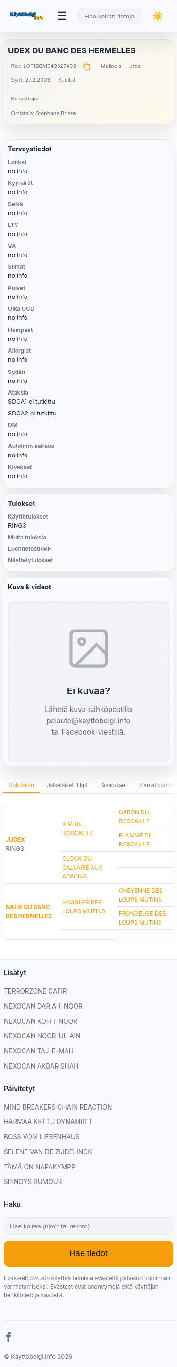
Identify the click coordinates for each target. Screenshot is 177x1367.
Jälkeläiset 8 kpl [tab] (67, 785)
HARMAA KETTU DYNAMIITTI (49, 1122)
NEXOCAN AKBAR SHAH (41, 1066)
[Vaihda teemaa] (158, 16)
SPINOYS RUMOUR (33, 1181)
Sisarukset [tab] (113, 785)
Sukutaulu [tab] (21, 785)
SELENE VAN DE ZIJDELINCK (48, 1152)
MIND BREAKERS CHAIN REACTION (58, 1107)
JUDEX (15, 839)
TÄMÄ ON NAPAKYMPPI (40, 1167)
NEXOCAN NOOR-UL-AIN (42, 1036)
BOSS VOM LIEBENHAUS (42, 1137)
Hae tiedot (88, 1253)
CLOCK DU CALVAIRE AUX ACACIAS (82, 867)
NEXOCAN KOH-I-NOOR (40, 1021)
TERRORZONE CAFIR (35, 991)
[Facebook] (8, 1338)
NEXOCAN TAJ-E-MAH (39, 1051)
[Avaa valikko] (62, 16)
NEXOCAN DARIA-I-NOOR (43, 1006)
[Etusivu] (27, 16)
